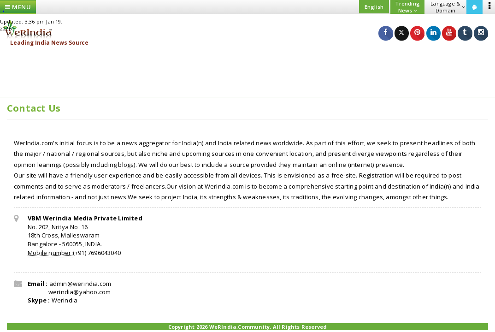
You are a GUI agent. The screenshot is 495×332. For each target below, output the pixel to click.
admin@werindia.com (80, 283)
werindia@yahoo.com (79, 292)
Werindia (65, 300)
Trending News (407, 7)
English (374, 6)
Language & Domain (447, 7)
